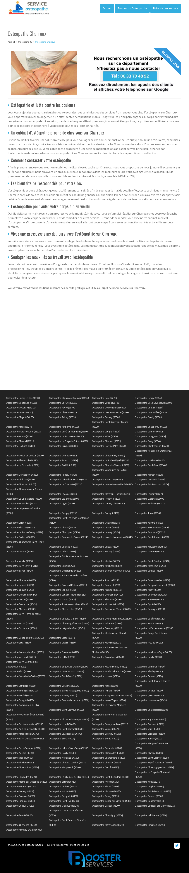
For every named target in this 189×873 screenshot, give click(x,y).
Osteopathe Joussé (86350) (149, 570)
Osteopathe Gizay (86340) (148, 441)
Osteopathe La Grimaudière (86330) (24, 498)
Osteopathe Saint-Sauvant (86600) (66, 729)
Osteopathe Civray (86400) (105, 513)
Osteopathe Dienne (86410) (63, 412)
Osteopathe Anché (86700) (19, 623)
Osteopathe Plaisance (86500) (107, 599)
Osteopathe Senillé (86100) (19, 695)
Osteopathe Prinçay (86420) (63, 474)
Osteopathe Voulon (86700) (106, 402)
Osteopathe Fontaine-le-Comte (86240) (69, 537)
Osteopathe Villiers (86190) (62, 642)
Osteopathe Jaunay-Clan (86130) (108, 503)
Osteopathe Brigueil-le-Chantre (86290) (68, 666)
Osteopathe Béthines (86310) (150, 503)
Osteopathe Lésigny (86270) (149, 494)
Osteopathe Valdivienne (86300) (151, 815)
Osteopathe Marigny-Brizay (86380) (24, 829)
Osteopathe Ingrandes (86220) (150, 719)
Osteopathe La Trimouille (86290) (22, 465)
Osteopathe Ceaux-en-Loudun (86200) (25, 455)
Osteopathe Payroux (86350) (149, 599)
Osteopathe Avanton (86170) (63, 460)
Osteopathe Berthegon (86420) (22, 474)
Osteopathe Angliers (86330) (149, 786)
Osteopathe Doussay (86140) (149, 801)
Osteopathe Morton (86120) (149, 474)
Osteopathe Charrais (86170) (63, 546)
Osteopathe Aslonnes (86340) (107, 623)
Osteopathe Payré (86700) (62, 407)
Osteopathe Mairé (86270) (19, 426)
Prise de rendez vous (165, 8)
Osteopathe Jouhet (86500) (20, 585)
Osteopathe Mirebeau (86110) (107, 565)
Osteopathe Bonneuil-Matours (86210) (68, 585)
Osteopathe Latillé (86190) (62, 657)
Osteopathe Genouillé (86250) (150, 479)
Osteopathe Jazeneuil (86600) (64, 498)
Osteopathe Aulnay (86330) (62, 417)
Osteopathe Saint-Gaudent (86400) (152, 561)
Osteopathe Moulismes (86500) (150, 546)
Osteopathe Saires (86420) (19, 570)
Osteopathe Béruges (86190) (20, 786)
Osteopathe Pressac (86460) (149, 724)
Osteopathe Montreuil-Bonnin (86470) (111, 494)
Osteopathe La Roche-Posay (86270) (24, 532)
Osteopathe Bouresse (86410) (107, 594)
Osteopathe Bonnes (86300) (149, 796)
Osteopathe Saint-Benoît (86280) (65, 676)
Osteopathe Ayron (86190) (105, 781)
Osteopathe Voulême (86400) (149, 460)
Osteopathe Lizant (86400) (62, 724)
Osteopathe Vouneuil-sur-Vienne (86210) (155, 805)
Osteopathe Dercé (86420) (105, 767)
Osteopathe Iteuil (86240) (147, 781)
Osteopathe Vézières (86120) (150, 618)
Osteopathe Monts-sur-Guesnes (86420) (26, 781)
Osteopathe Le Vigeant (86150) (150, 436)
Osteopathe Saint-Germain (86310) (23, 748)
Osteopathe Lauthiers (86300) (21, 685)
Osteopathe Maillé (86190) (105, 685)
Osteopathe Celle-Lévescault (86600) (153, 402)
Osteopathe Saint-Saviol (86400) (151, 465)
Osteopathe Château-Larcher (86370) (67, 762)
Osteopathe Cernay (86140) (20, 791)
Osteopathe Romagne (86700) (150, 609)
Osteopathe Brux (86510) (18, 642)
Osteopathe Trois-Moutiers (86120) (23, 431)
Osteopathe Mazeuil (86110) (20, 441)
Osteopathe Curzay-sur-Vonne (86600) (111, 609)
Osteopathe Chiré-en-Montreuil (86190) (68, 431)
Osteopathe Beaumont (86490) (21, 604)
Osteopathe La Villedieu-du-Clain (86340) (69, 777)
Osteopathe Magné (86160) (20, 417)
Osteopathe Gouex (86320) (62, 599)
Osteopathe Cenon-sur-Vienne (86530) (111, 801)
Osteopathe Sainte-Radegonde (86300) (69, 690)
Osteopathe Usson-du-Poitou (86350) (25, 637)
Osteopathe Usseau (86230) (106, 676)
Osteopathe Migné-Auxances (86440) (153, 762)
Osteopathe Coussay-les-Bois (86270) (25, 652)
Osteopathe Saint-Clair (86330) (107, 479)
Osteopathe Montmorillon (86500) (152, 446)
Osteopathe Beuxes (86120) (149, 676)
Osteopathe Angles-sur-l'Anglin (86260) (25, 729)
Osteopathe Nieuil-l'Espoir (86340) (109, 700)
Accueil (107, 8)
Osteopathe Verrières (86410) (150, 666)
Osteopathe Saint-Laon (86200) (21, 628)
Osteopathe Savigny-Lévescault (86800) (155, 585)
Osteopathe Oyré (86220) (148, 604)
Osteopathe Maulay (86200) (106, 561)
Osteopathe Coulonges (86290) (150, 594)
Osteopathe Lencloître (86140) (21, 777)
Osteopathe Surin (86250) (62, 565)
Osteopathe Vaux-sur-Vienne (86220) (67, 594)
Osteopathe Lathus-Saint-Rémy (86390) (69, 748)
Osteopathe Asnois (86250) (106, 580)
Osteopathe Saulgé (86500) (20, 700)
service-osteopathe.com (30, 844)
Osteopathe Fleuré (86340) (105, 786)
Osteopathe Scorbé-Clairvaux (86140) (111, 570)
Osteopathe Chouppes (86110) (64, 532)
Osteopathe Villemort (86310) (21, 657)
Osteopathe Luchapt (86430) (20, 446)
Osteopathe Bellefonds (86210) (65, 570)
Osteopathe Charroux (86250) (21, 580)
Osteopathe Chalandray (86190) (151, 426)
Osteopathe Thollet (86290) (20, 762)
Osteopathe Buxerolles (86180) (21, 503)
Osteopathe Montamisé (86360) (108, 604)
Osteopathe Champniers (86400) (108, 757)
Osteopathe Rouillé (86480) (62, 753)
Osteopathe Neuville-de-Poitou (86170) (25, 676)
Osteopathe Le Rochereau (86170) (66, 436)
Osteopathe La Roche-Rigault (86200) (111, 460)
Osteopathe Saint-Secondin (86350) (153, 791)
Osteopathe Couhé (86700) (19, 599)
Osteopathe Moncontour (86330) (22, 767)
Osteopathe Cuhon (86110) (62, 551)
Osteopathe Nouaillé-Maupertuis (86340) (112, 537)
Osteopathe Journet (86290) (149, 551)
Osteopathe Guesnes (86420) (64, 652)
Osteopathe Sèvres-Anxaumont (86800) (69, 700)
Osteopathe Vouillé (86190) (19, 561)
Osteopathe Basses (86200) (106, 805)
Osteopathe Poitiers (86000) (20, 537)
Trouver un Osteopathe (132, 8)
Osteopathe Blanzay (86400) (20, 527)
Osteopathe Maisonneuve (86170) (152, 527)
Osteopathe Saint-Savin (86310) (22, 565)
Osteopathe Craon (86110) (19, 412)
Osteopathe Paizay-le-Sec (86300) (23, 398)
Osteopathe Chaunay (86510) (106, 762)
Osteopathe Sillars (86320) (62, 781)
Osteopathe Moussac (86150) (21, 484)
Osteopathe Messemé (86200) (150, 565)
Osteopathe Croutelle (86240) (107, 748)
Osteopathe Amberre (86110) (64, 426)
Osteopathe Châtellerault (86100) (151, 709)
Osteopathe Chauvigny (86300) (107, 815)
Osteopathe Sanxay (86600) (63, 695)
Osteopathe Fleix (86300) (18, 671)
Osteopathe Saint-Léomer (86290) (152, 757)
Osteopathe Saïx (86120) (104, 398)
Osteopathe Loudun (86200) (63, 589)
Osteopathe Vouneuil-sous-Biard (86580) (112, 484)
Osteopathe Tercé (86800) (19, 815)
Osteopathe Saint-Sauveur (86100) (66, 709)
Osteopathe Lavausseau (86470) (65, 733)
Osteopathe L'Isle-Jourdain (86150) (66, 671)
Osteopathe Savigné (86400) (63, 796)
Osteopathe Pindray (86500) (106, 417)
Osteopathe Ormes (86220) (63, 455)
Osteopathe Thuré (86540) (148, 513)
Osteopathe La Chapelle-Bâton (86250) (68, 441)
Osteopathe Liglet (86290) (62, 503)
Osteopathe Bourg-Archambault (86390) (112, 618)
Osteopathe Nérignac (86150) (64, 757)
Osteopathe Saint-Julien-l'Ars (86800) (110, 777)
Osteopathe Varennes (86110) (150, 733)
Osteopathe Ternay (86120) (148, 738)
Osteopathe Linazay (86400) (106, 532)
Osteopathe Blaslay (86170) (149, 671)
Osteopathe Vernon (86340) (149, 431)
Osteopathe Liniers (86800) (105, 527)
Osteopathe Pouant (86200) (106, 498)
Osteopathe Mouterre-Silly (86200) (109, 666)
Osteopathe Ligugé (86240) (148, 398)
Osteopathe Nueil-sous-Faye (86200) (153, 652)
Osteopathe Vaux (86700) (147, 729)
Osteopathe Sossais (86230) (20, 796)
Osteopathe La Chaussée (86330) (66, 484)
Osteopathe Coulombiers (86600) (109, 407)
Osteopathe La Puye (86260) (63, 402)
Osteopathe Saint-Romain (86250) (152, 537)
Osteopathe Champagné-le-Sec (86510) (69, 623)
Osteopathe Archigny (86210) (107, 589)
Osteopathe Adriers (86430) (106, 690)
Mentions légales (79, 844)
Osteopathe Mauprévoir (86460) (65, 767)
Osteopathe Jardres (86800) (63, 446)
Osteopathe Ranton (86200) (106, 585)
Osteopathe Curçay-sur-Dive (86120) (110, 724)
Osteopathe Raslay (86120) (105, 796)
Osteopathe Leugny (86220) (106, 431)
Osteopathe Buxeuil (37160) (20, 805)
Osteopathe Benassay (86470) (21, 594)
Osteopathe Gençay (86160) (20, 551)
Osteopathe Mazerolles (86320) (108, 753)
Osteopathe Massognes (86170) (22, 733)
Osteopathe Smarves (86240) (150, 825)
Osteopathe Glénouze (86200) (64, 805)
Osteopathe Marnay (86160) (106, 551)
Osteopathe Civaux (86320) (105, 546)
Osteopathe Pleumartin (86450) (22, 460)
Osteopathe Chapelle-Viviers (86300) (110, 465)
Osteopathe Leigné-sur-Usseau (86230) (69, 479)
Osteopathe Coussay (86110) (20, 407)
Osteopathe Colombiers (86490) (108, 657)
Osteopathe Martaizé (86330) (21, 609)
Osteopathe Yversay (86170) (106, 733)
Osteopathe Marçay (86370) (149, 753)
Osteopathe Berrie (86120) (105, 738)
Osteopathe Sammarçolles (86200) (152, 580)
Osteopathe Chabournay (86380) (108, 455)
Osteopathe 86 (25, 41)
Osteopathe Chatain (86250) (149, 407)
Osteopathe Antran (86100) (19, 436)
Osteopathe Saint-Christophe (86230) (25, 738)
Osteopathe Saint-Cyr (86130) (64, 801)
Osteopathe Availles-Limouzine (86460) (111, 671)
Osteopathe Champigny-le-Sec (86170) (154, 767)
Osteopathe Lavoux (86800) (63, 494)
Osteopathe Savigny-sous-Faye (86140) (112, 695)
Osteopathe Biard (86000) (62, 738)
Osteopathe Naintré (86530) (149, 522)
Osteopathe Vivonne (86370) (106, 791)
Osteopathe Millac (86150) (105, 436)
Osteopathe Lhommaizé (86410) (151, 700)
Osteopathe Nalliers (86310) (20, 753)
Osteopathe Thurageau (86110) (21, 690)
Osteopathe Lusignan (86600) (149, 498)
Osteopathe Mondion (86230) (106, 642)
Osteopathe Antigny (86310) (63, 786)
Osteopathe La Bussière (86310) (151, 412)
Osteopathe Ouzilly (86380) (148, 417)
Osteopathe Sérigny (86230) (63, 513)
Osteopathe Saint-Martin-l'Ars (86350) (25, 724)
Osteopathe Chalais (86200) (20, 589)
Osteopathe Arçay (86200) (148, 589)
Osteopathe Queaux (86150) (106, 522)
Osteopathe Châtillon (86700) (20, 479)
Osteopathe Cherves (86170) (106, 441)
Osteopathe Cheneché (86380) (21, 825)
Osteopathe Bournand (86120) (150, 532)
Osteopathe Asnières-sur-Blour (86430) (69, 604)
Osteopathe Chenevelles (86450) (65, 609)
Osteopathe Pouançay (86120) (107, 628)
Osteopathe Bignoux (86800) (20, 801)
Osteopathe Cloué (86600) (19, 757)
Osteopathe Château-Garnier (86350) (67, 618)
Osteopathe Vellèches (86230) (64, 685)
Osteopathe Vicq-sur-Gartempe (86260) (69, 719)
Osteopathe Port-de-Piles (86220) (109, 446)
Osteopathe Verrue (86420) (106, 729)
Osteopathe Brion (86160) (19, 522)
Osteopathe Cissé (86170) (62, 637)
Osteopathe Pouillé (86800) (148, 657)
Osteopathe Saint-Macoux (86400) (152, 484)
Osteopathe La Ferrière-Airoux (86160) (154, 628)
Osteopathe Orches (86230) (149, 690)
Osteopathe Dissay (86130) (62, 527)
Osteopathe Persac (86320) (149, 623)
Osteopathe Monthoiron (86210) (108, 825)
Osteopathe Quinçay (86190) (149, 695)
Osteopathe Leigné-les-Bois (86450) (67, 628)
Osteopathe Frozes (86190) (149, 642)
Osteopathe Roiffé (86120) (62, 465)
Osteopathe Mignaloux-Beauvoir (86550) (69, 398)
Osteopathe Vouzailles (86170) (21, 402)
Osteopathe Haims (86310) (62, 791)
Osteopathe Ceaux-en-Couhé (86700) (110, 412)
